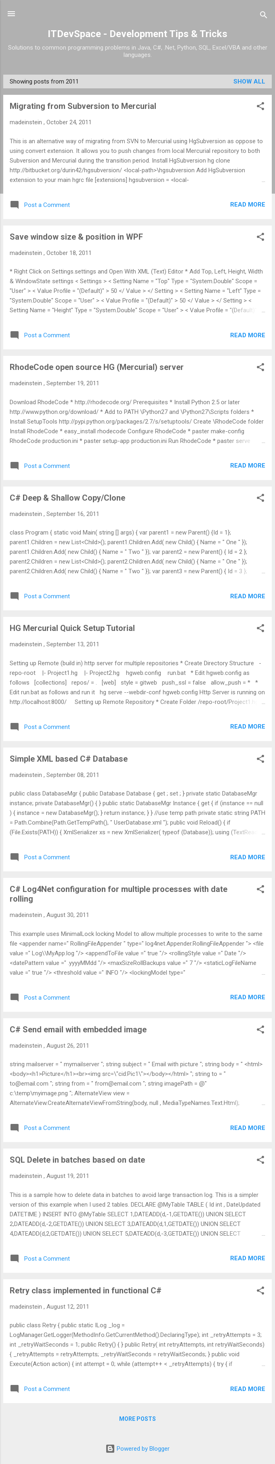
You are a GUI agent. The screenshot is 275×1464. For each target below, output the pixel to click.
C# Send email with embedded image (78, 1029)
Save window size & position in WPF (76, 237)
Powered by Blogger (137, 1448)
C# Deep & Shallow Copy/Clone (67, 498)
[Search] (264, 16)
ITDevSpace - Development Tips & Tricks (137, 34)
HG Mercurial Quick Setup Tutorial (72, 628)
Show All (249, 81)
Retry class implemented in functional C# (86, 1290)
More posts (137, 1419)
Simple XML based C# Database (69, 759)
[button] (260, 107)
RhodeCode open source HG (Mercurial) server (97, 367)
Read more (247, 204)
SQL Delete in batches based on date (77, 1160)
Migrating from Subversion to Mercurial (83, 106)
